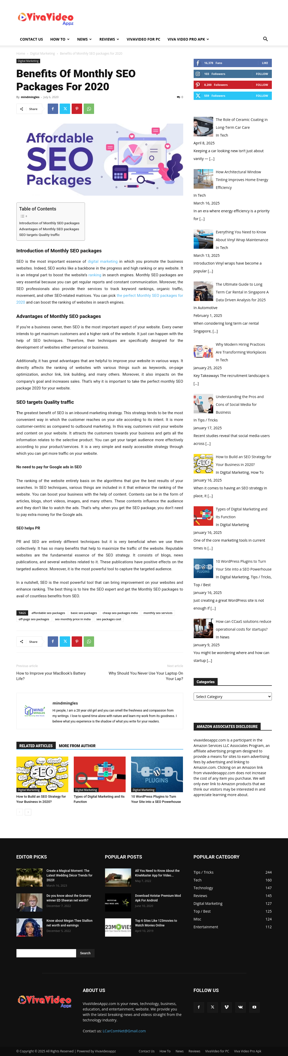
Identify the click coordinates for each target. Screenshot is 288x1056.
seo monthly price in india (73, 619)
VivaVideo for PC (143, 39)
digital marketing (103, 261)
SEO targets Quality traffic (39, 235)
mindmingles (30, 97)
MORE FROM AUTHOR (77, 746)
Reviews (109, 39)
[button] (265, 39)
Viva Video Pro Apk (188, 39)
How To (60, 39)
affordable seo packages (48, 613)
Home (20, 53)
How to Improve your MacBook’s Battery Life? (51, 676)
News (84, 39)
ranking (95, 275)
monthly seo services (158, 613)
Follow (262, 74)
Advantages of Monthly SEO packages (49, 229)
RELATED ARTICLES (36, 746)
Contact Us (31, 39)
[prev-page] (19, 812)
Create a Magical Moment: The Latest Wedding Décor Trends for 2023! (70, 875)
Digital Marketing (42, 53)
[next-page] (28, 812)
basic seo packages (84, 613)
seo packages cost (108, 619)
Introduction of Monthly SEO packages (49, 223)
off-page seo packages (34, 619)
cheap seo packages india (120, 613)
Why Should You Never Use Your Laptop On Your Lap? (146, 676)
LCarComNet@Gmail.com (124, 1030)
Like (265, 63)
